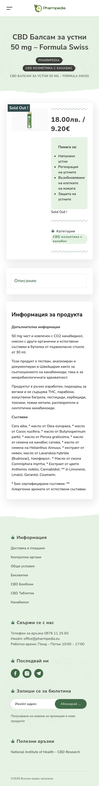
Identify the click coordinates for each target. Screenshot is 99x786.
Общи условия (23, 566)
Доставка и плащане (28, 548)
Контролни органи (26, 557)
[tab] (48, 281)
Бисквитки (19, 575)
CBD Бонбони (22, 584)
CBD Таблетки (22, 593)
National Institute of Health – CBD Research (45, 752)
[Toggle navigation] (9, 8)
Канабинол (20, 602)
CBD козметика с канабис (67, 239)
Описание (25, 281)
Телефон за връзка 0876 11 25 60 (40, 633)
